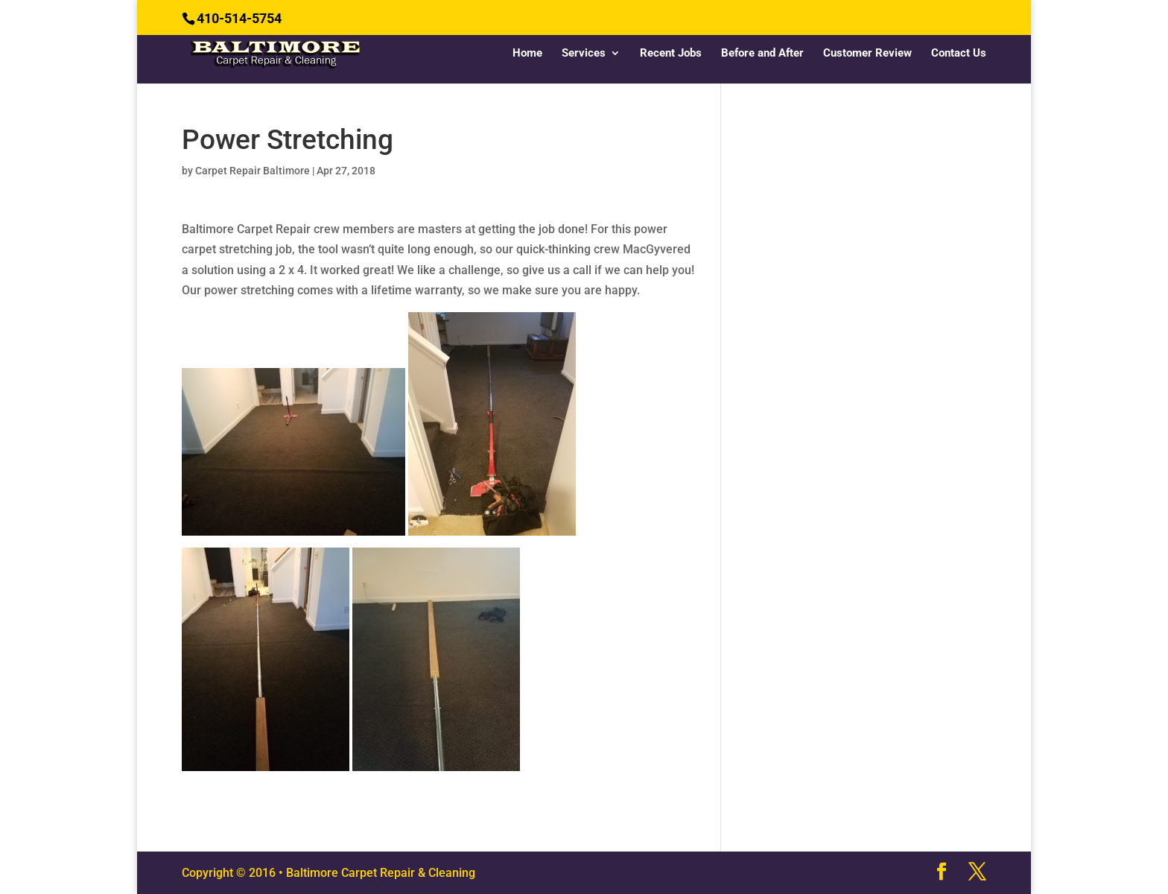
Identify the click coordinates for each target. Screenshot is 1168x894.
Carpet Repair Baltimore (252, 171)
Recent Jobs (671, 54)
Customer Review (867, 54)
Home (527, 54)
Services (584, 54)
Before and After (762, 54)
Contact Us (958, 54)
